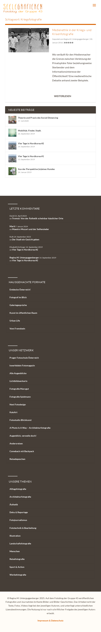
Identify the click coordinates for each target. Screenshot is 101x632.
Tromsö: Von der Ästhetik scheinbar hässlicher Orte (37, 218)
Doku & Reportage (19, 512)
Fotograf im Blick (18, 297)
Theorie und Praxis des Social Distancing (38, 117)
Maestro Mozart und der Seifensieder (30, 229)
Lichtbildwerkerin (18, 381)
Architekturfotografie (20, 496)
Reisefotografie (17, 559)
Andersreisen (16, 443)
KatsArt (13, 412)
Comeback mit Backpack (22, 451)
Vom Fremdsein (17, 328)
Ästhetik (14, 504)
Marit (12, 226)
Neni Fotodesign (18, 404)
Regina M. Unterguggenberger (76, 39)
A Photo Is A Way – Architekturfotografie (30, 427)
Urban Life (15, 320)
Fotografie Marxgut (19, 388)
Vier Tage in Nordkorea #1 (31, 156)
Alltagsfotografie (18, 489)
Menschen (15, 551)
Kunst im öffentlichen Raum (23, 312)
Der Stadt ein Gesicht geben (25, 239)
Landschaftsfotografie (20, 543)
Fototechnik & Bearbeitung (23, 528)
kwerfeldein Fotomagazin (22, 365)
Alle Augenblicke (18, 373)
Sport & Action (17, 567)
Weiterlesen (62, 95)
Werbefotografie (18, 574)
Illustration (15, 535)
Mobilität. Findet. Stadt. (29, 130)
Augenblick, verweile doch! (23, 435)
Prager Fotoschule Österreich (24, 357)
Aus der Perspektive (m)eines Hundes (36, 169)
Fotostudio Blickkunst (20, 420)
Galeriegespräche (18, 305)
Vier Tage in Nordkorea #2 (31, 143)
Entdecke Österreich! (20, 289)
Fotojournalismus (18, 520)
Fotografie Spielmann (20, 396)
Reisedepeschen (17, 459)
